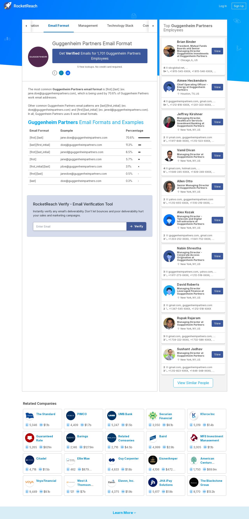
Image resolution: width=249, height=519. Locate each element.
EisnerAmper (168, 458)
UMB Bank (125, 414)
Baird (163, 436)
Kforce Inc (207, 414)
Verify (136, 226)
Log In (223, 6)
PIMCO (82, 414)
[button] (26, 26)
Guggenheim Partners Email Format (92, 43)
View (217, 51)
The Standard (45, 414)
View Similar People (193, 383)
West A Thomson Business (84, 485)
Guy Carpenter (128, 458)
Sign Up (239, 6)
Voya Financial (46, 480)
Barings (82, 436)
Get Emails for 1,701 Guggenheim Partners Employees (100, 55)
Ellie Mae (83, 458)
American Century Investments (209, 462)
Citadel (41, 458)
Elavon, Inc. (126, 480)
